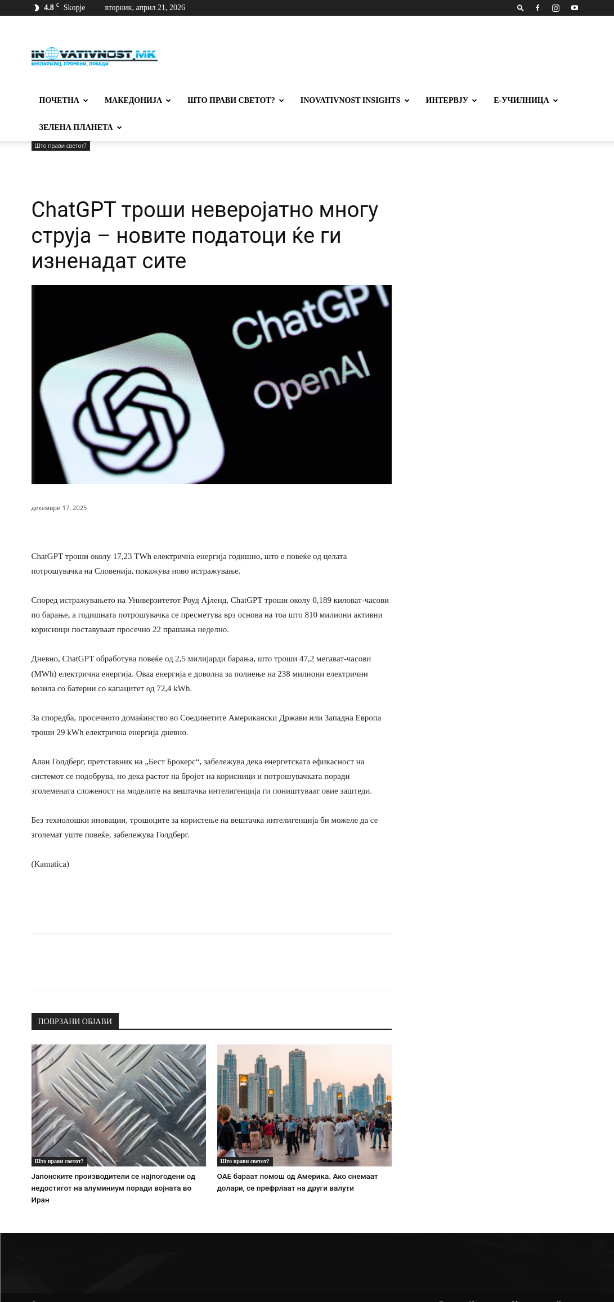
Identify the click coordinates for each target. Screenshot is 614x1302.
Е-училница (526, 100)
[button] (520, 7)
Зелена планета (80, 127)
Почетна (63, 100)
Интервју (452, 100)
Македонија (138, 100)
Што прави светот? (235, 100)
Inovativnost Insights (355, 100)
